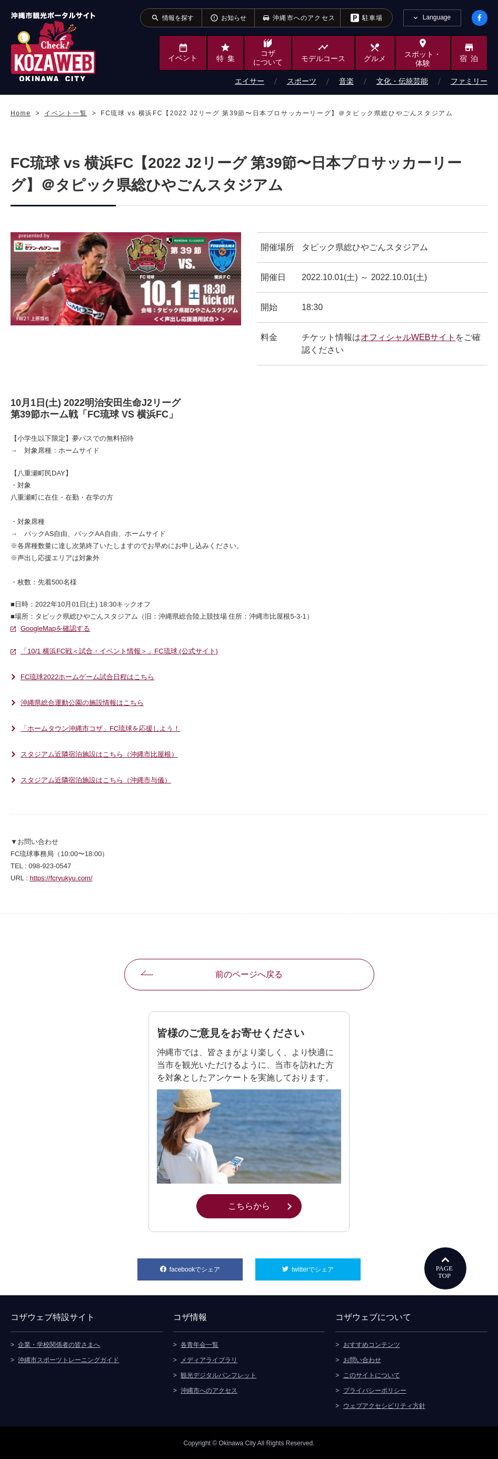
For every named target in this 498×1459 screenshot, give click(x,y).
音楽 (346, 81)
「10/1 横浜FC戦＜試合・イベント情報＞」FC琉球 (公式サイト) (119, 651)
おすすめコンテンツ (371, 1343)
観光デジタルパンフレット (218, 1374)
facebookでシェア (206, 1265)
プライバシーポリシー (374, 1389)
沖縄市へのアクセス (209, 1389)
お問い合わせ (362, 1359)
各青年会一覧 (199, 1343)
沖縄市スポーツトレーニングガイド (68, 1359)
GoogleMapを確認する (55, 628)
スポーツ (301, 81)
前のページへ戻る (249, 974)
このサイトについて (371, 1374)
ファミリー (469, 81)
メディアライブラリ (209, 1359)
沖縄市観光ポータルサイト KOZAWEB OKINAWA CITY (53, 46)
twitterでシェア (326, 1265)
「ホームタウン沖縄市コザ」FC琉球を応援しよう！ (100, 728)
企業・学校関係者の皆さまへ (59, 1343)
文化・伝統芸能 (402, 81)
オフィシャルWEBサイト (408, 337)
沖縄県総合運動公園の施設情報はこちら (82, 703)
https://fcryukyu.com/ (60, 878)
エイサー (249, 81)
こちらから (264, 1205)
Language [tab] (437, 17)
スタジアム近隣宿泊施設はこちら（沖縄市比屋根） (99, 754)
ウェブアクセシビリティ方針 (384, 1404)
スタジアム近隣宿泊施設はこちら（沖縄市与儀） (96, 780)
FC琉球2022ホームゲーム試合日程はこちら (87, 677)
